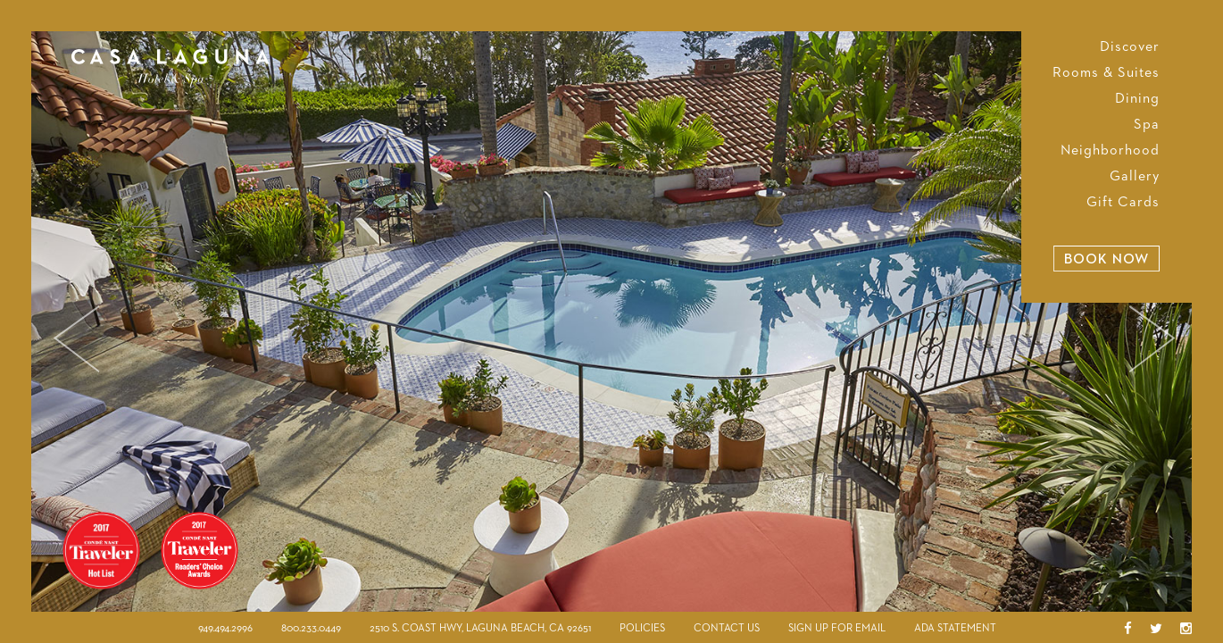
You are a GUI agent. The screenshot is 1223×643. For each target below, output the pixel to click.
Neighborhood (1110, 151)
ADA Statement (955, 628)
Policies (642, 628)
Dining (1137, 99)
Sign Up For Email (837, 628)
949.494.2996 (225, 628)
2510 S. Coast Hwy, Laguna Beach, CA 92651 (480, 628)
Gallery (1135, 177)
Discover (1130, 47)
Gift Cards (1123, 203)
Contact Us (727, 628)
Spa (1147, 125)
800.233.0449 (311, 628)
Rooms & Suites (1106, 73)
